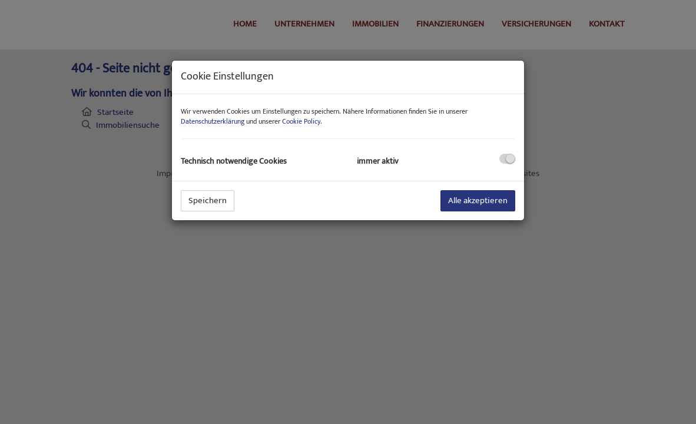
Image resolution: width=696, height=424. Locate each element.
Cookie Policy (301, 121)
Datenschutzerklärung (212, 121)
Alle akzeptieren (478, 200)
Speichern (207, 200)
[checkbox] (507, 159)
